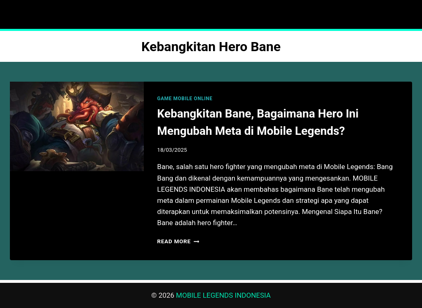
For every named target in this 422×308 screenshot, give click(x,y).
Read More (178, 241)
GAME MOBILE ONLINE (184, 98)
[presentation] (77, 126)
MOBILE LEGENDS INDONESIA (223, 295)
